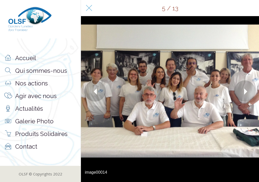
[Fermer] (89, 8)
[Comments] (251, 8)
